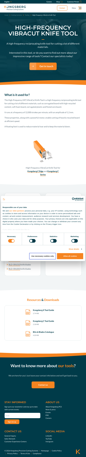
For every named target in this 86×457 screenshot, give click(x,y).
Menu (74, 8)
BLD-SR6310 (14, 264)
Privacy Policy (12, 453)
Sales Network (9, 439)
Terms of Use (25, 453)
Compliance (37, 453)
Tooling (27, 15)
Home (6, 15)
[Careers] (49, 2)
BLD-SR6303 (14, 269)
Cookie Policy (57, 451)
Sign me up (12, 422)
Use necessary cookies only (42, 256)
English (8, 2)
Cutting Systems (16, 15)
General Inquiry (10, 436)
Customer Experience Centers (15, 441)
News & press (51, 409)
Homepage (45, 451)
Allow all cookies (70, 256)
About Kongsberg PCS (54, 407)
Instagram (49, 441)
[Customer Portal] (74, 2)
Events (48, 412)
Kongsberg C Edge (35, 171)
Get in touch (46, 66)
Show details (74, 249)
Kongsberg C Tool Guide (43, 321)
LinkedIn (49, 436)
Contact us (43, 385)
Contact (62, 8)
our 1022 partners (16, 211)
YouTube (49, 439)
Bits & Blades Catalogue (43, 332)
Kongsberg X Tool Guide (43, 310)
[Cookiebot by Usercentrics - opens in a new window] (73, 199)
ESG (47, 415)
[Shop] (59, 2)
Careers (49, 418)
